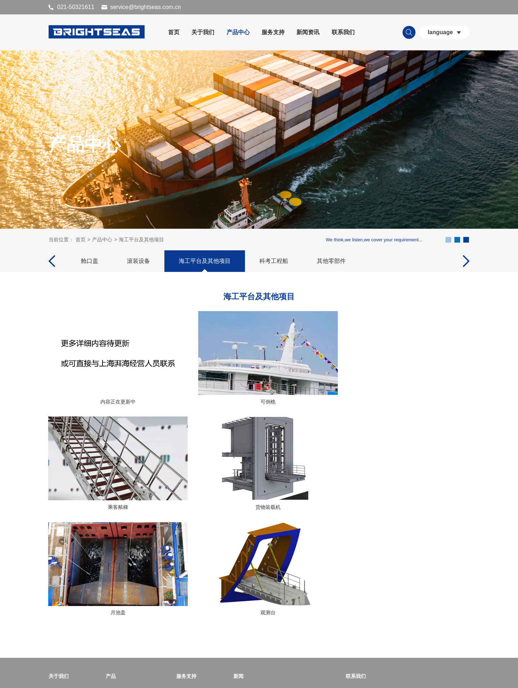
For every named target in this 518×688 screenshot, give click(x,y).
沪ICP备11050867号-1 (210, 675)
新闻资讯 (307, 32)
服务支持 (273, 32)
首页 (174, 32)
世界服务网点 (191, 600)
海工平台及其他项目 (141, 241)
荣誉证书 (59, 600)
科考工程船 (273, 262)
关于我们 (202, 32)
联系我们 (343, 32)
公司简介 (59, 589)
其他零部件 (331, 262)
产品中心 (238, 32)
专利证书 (59, 612)
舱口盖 (89, 262)
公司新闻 (243, 589)
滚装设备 (138, 262)
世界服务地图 (191, 589)
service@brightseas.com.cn (145, 7)
